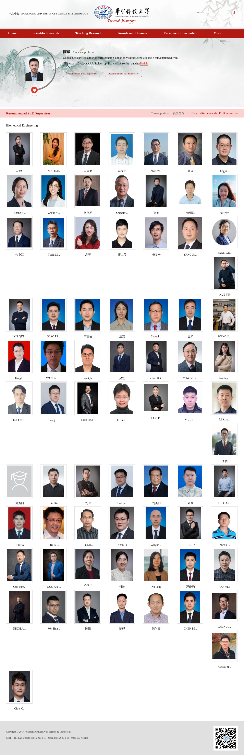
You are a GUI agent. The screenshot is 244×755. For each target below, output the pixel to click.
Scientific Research (46, 33)
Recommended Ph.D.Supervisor (81, 73)
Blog (194, 113)
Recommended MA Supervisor (123, 73)
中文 (11, 13)
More (217, 33)
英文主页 (178, 113)
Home (12, 33)
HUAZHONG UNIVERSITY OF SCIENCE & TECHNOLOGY (54, 13)
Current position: (161, 113)
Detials (144, 63)
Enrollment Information (180, 33)
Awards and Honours (132, 33)
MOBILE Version (79, 737)
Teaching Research (88, 33)
